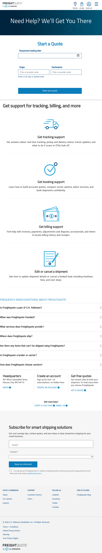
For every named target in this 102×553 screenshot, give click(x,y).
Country (13, 451)
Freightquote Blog (84, 495)
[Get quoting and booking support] (51, 177)
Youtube (55, 507)
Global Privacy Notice (11, 530)
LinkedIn (55, 495)
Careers (6, 503)
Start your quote (50, 90)
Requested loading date (30, 51)
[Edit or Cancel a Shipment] (51, 267)
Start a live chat (43, 406)
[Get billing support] (51, 222)
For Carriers (7, 499)
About (5, 495)
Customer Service (35, 495)
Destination (57, 67)
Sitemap (6, 534)
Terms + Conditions (10, 527)
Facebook (56, 499)
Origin (22, 67)
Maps (5, 388)
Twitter (55, 503)
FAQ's (30, 499)
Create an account (47, 388)
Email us (60, 406)
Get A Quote (77, 390)
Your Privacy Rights (10, 538)
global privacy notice (34, 473)
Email (14, 445)
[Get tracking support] (51, 132)
